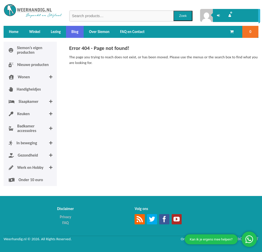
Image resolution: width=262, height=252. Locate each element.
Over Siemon (99, 31)
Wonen (33, 77)
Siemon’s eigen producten (25, 50)
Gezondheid (33, 155)
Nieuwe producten (29, 64)
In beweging (33, 143)
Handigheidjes (25, 89)
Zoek (183, 16)
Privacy (65, 217)
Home (13, 31)
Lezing (56, 31)
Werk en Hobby (33, 167)
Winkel (34, 31)
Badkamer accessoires (33, 128)
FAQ (65, 223)
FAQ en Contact (132, 31)
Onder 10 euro (26, 179)
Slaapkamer (33, 101)
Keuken (33, 114)
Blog (74, 31)
